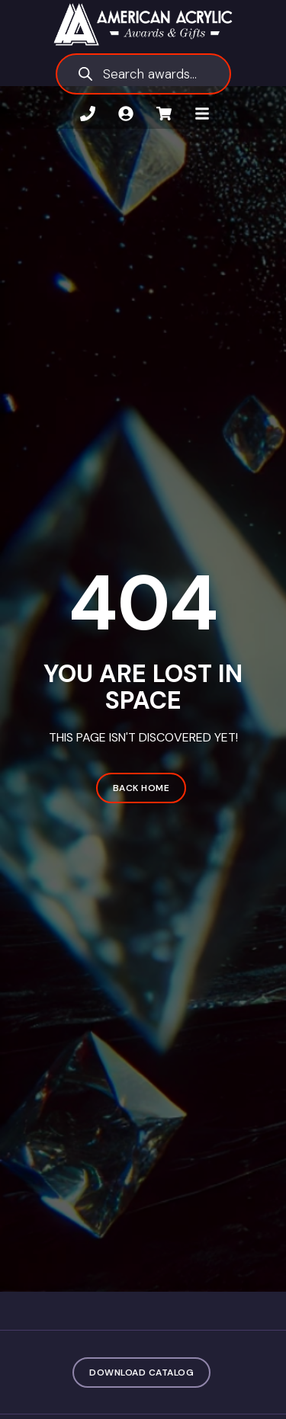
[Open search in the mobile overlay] (143, 73)
